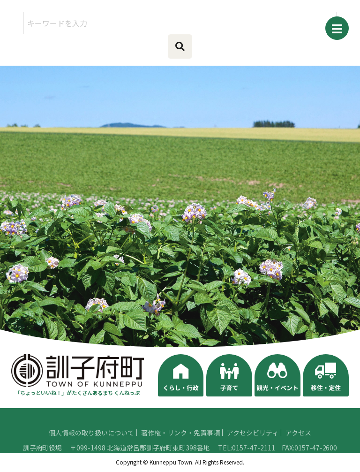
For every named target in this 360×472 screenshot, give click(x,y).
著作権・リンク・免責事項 (180, 447)
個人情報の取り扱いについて (91, 447)
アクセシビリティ (252, 447)
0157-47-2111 (253, 462)
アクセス (298, 447)
